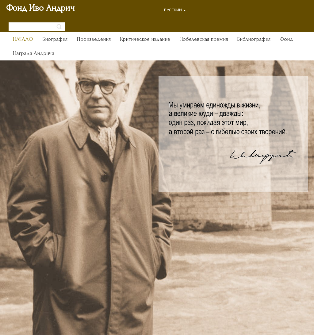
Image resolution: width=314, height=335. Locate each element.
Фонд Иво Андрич (40, 8)
